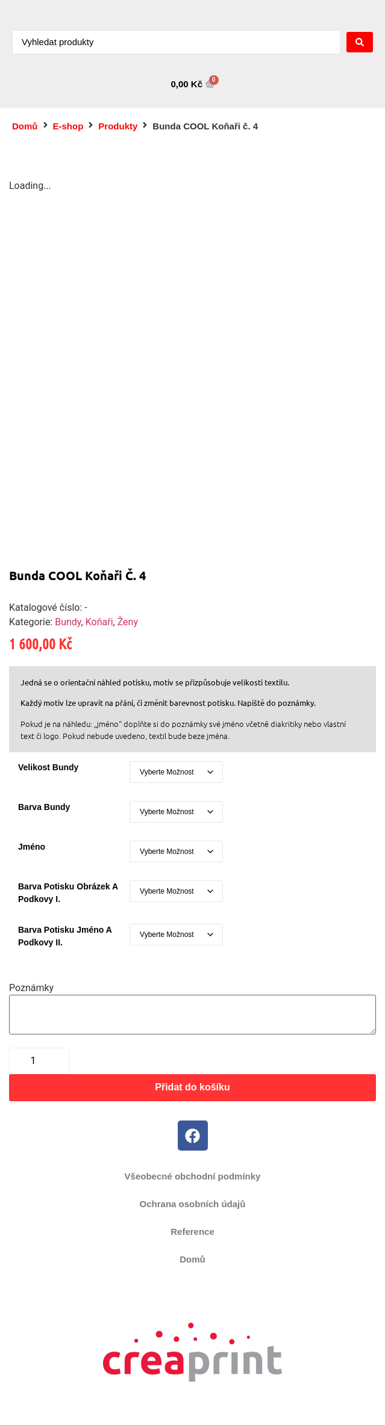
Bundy (68, 622)
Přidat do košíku (192, 1087)
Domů (25, 126)
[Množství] (39, 1061)
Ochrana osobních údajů (193, 1204)
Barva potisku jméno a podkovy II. (64, 936)
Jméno (31, 847)
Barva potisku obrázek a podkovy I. (67, 893)
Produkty (117, 126)
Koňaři (99, 622)
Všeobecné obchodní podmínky (193, 1176)
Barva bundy (44, 807)
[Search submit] (359, 42)
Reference (192, 1231)
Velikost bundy (48, 767)
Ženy (127, 622)
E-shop (68, 126)
